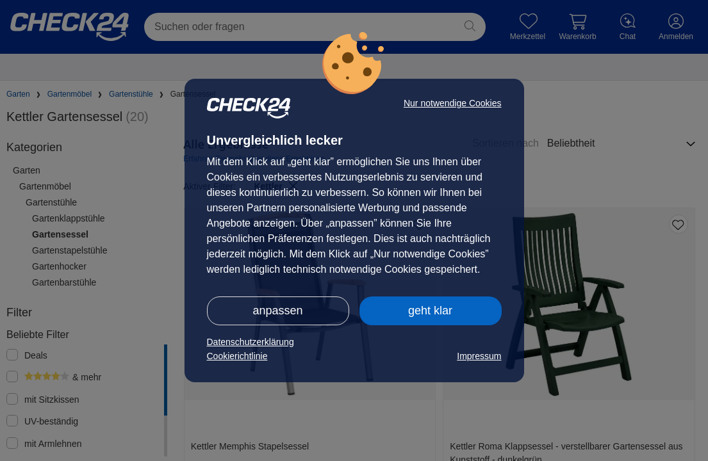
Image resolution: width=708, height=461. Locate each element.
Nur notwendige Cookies (453, 103)
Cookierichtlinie (237, 356)
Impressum (479, 356)
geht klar (430, 310)
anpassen (277, 310)
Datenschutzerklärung (250, 342)
